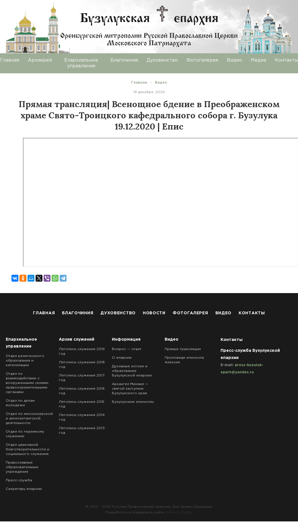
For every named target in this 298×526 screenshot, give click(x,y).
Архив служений (76, 339)
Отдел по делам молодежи (20, 403)
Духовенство (162, 60)
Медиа (258, 60)
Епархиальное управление (81, 63)
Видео (234, 60)
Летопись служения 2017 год (81, 378)
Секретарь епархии (24, 488)
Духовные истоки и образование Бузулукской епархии (132, 371)
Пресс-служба (19, 480)
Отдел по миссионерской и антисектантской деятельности (29, 418)
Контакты (252, 313)
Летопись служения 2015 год (81, 404)
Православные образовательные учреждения (22, 467)
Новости (154, 313)
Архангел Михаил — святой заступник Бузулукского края (130, 388)
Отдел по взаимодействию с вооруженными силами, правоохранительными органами (27, 383)
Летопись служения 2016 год (82, 391)
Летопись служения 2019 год (82, 351)
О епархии (122, 357)
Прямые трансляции (183, 349)
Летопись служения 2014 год (82, 417)
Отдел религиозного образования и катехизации (25, 360)
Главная (44, 313)
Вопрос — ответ (127, 349)
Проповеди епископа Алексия (184, 360)
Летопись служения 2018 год (82, 364)
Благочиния (124, 60)
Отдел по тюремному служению (25, 434)
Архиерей (40, 60)
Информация (126, 339)
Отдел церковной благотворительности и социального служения (27, 449)
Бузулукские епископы (133, 401)
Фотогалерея (202, 60)
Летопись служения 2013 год (82, 430)
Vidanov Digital (178, 512)
